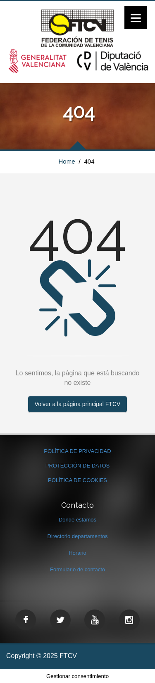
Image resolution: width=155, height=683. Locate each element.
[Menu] (135, 17)
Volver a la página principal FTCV (78, 404)
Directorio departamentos (78, 536)
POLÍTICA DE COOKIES (77, 480)
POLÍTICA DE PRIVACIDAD (77, 451)
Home (67, 161)
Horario (77, 553)
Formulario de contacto (77, 569)
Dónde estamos (77, 520)
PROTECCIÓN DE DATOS (77, 466)
